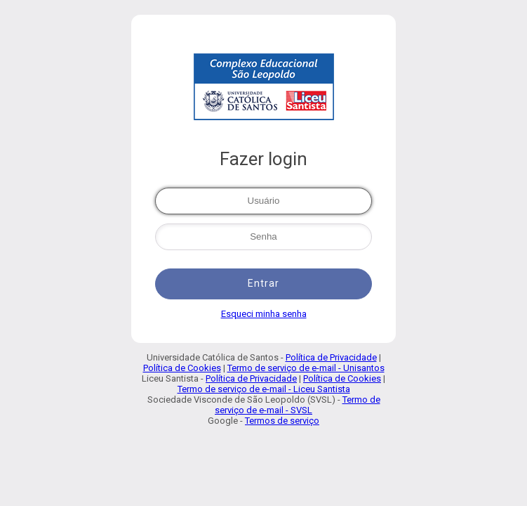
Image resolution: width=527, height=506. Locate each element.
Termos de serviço (282, 420)
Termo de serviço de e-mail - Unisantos (306, 368)
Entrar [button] (263, 283)
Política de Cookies (182, 368)
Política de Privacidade (331, 357)
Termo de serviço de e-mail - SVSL (297, 404)
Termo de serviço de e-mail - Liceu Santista (264, 389)
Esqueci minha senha (264, 314)
